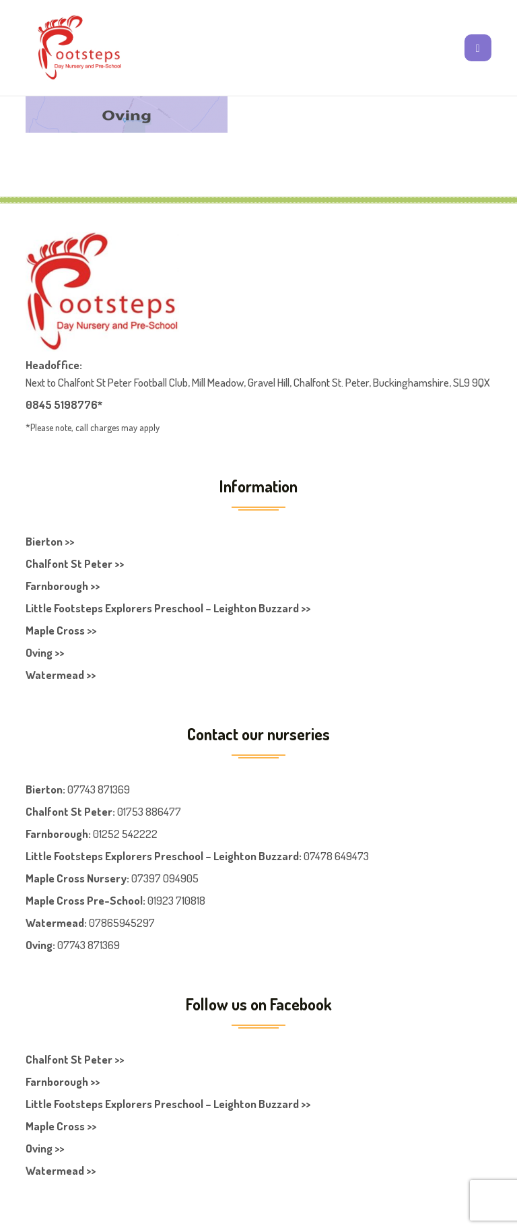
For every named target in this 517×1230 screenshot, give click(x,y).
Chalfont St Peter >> (75, 563)
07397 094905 (165, 878)
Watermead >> (61, 675)
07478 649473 (336, 856)
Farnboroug (54, 834)
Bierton (44, 789)
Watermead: (56, 922)
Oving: (40, 945)
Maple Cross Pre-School (84, 900)
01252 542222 (125, 834)
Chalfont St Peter (69, 811)
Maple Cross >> (61, 630)
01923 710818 (176, 900)
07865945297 (122, 922)
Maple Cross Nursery (76, 878)
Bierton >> (50, 541)
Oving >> (45, 652)
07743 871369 (98, 789)
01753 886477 (149, 811)
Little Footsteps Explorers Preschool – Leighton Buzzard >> (168, 608)
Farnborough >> (63, 586)
